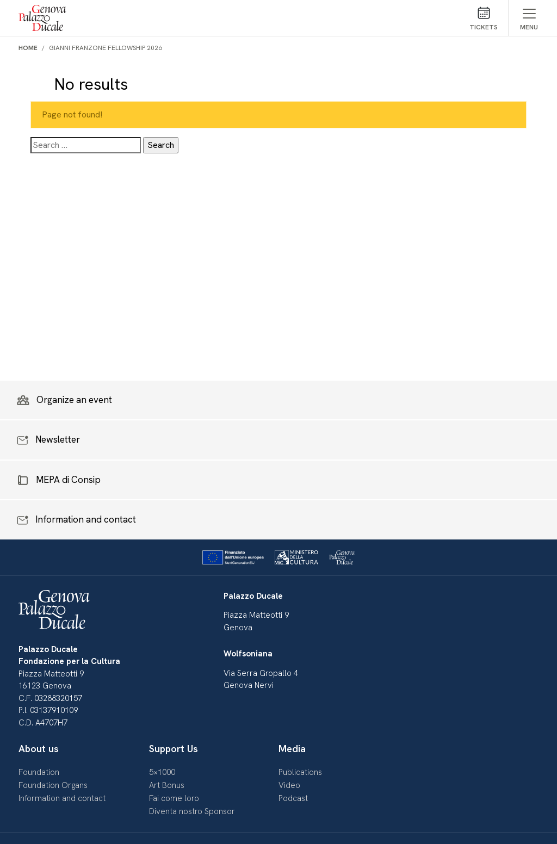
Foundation (38, 772)
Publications (300, 772)
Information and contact (62, 798)
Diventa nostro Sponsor (192, 811)
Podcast (293, 798)
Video (289, 785)
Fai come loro (174, 798)
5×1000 (162, 772)
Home (28, 48)
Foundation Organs (53, 785)
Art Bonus (166, 785)
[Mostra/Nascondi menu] (529, 18)
